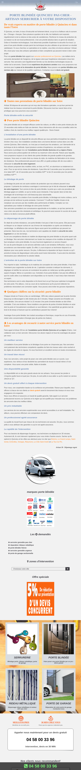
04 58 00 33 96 (40, 739)
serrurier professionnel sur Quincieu (47, 56)
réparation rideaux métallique (21, 545)
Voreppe (21, 442)
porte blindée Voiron (17, 548)
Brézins (54, 439)
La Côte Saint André (41, 442)
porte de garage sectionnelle (20, 553)
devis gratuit (35, 390)
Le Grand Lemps (64, 439)
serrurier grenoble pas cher (20, 542)
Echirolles (13, 442)
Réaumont (29, 442)
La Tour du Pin (56, 442)
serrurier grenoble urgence (20, 550)
